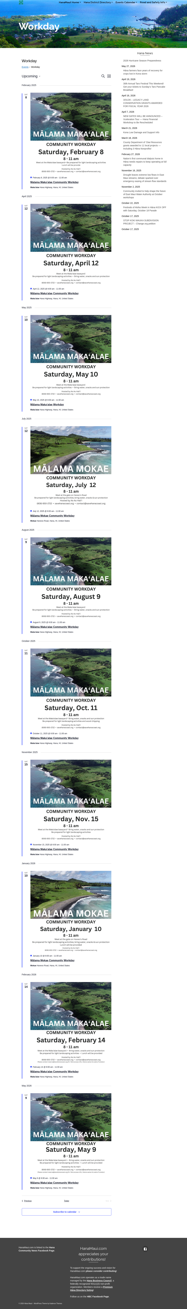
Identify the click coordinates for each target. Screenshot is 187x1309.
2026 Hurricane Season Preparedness (142, 60)
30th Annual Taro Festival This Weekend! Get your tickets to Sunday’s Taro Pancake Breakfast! (144, 86)
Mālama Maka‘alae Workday (47, 404)
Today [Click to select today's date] (66, 1201)
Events (25, 67)
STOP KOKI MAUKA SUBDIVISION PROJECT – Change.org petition (141, 222)
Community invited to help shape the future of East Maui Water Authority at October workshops (144, 194)
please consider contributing (101, 1271)
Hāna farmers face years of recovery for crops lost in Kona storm (143, 72)
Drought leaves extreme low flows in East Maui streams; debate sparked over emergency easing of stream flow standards (144, 178)
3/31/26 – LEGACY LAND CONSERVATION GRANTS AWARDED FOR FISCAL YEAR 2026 (142, 103)
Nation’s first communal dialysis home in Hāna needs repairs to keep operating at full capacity (145, 161)
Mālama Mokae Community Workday (52, 515)
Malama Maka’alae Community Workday (54, 182)
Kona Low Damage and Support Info (141, 132)
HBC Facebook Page (98, 1296)
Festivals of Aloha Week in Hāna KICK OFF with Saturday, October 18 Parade (144, 209)
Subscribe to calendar (64, 1212)
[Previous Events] (27, 1201)
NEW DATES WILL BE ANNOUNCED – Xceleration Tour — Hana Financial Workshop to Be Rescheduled (142, 119)
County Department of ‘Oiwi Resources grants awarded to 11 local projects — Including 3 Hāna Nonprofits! (142, 145)
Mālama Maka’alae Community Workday (54, 738)
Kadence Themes (56, 1303)
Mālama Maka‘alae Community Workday (54, 293)
